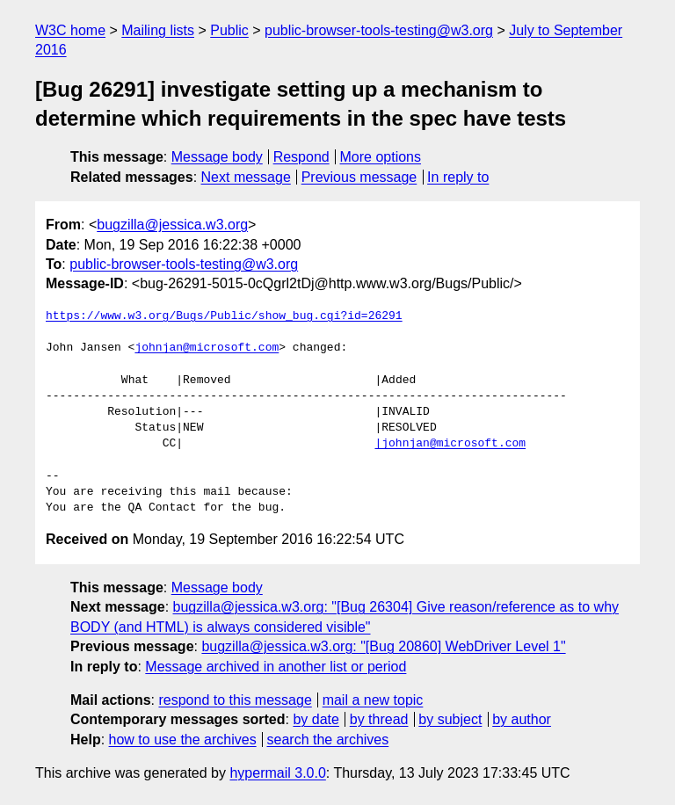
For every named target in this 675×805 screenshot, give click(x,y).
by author (521, 719)
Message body (217, 156)
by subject (450, 719)
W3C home (70, 30)
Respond (301, 156)
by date (315, 719)
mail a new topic (373, 700)
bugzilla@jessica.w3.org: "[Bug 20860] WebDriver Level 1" (383, 646)
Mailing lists (157, 30)
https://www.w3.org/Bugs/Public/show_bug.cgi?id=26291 (224, 316)
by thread (379, 719)
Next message (246, 177)
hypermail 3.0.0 (277, 772)
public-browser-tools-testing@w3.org (379, 30)
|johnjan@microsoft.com (450, 444)
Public (229, 30)
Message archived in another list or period (275, 666)
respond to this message (234, 700)
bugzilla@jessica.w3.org (172, 224)
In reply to (458, 177)
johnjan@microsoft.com (206, 348)
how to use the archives (183, 739)
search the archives (328, 739)
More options (381, 156)
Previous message (359, 177)
